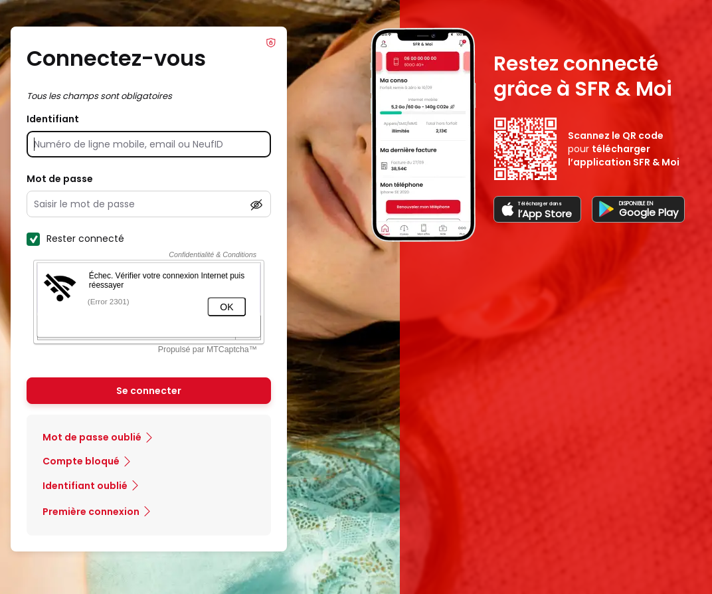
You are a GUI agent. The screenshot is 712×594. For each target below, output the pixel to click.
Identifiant (53, 119)
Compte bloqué (81, 461)
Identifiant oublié (85, 485)
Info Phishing (271, 42)
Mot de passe (60, 178)
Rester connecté (75, 238)
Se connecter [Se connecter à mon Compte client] (148, 390)
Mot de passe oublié (92, 437)
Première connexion (91, 511)
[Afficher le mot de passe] (256, 205)
